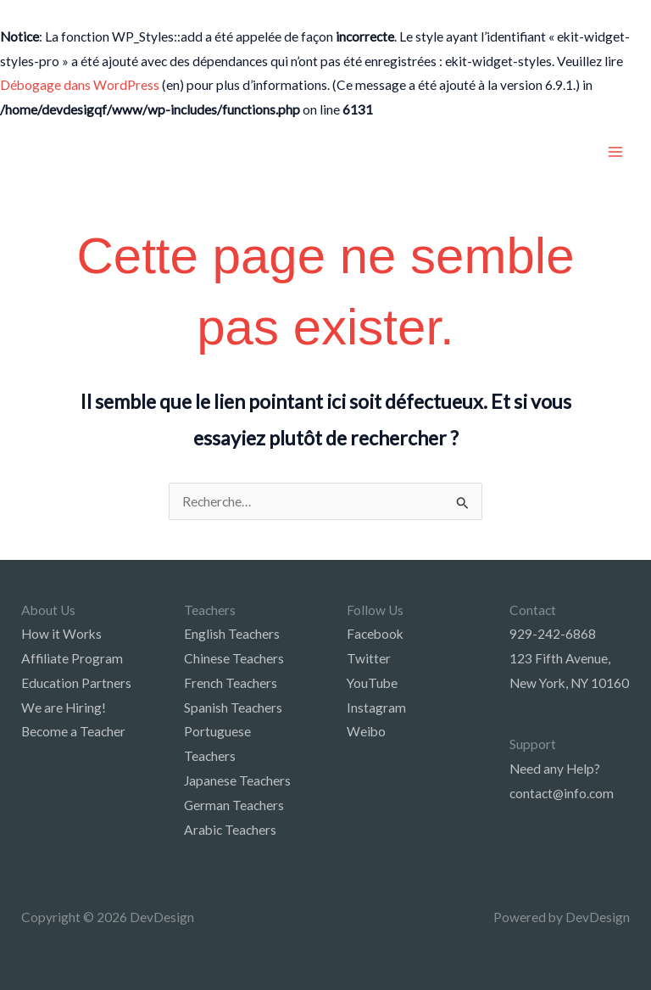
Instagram (376, 707)
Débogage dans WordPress (79, 84)
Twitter (369, 658)
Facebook (375, 633)
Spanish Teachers (233, 707)
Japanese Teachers (237, 780)
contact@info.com (561, 793)
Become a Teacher (73, 731)
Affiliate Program (72, 658)
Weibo (366, 731)
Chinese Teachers (234, 658)
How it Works (61, 633)
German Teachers (234, 805)
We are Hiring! (63, 707)
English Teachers (232, 633)
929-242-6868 (552, 633)
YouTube (372, 683)
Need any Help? (554, 768)
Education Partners (76, 683)
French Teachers (230, 683)
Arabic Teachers (230, 829)
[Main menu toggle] (616, 151)
